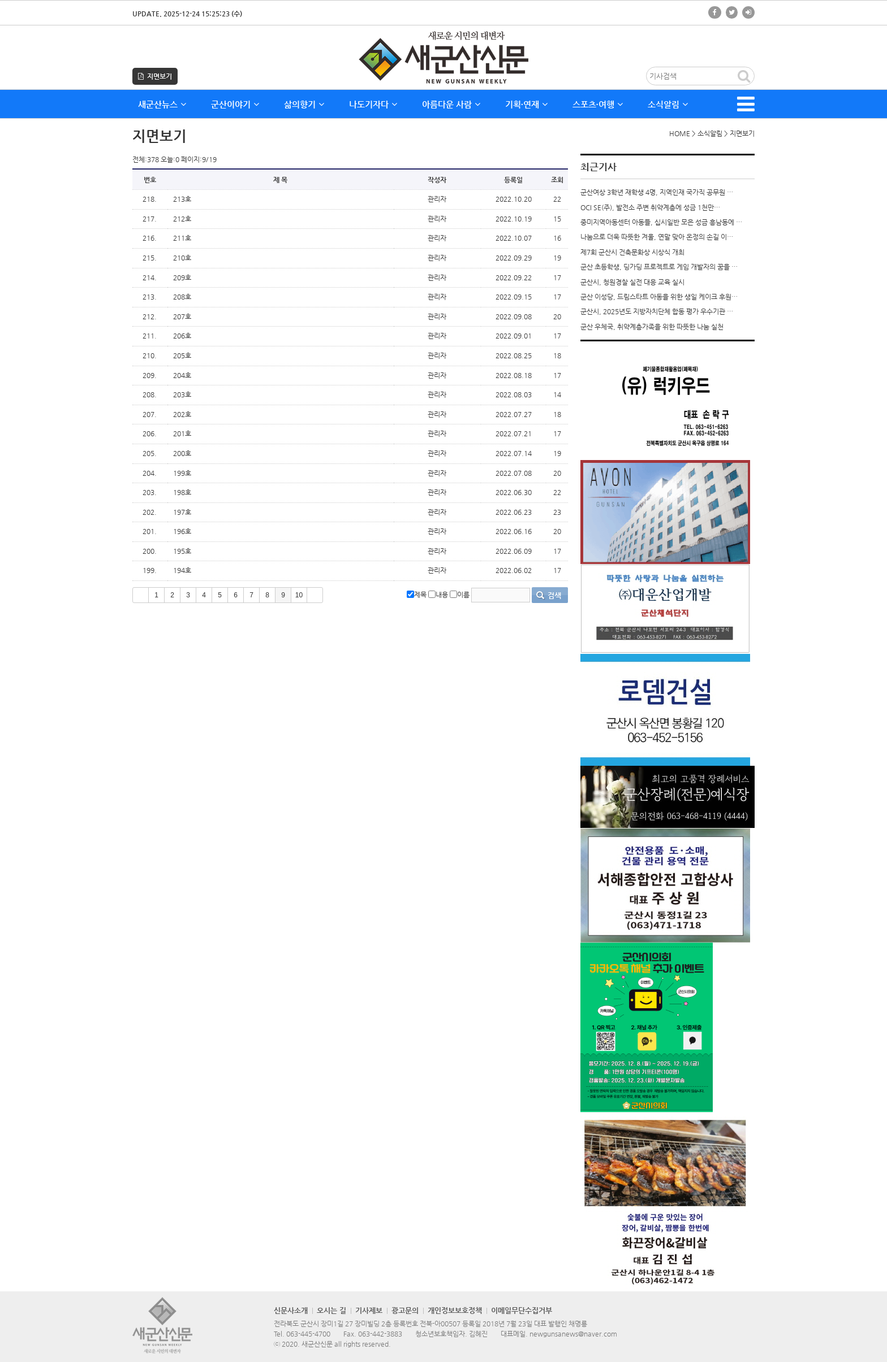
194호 (182, 570)
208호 (182, 297)
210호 (182, 258)
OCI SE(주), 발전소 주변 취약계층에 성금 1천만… (650, 207)
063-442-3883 (380, 1334)
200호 (182, 453)
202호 (182, 414)
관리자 (437, 199)
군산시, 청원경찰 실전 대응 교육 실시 (632, 282)
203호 (182, 394)
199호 (182, 473)
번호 (150, 180)
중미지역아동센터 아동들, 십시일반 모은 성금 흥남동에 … (661, 222)
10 (299, 595)
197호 (182, 512)
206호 (182, 336)
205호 (182, 355)
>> (315, 595)
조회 (557, 180)
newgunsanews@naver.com (573, 1334)
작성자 (437, 180)
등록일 (513, 180)
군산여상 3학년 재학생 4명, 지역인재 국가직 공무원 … (656, 192)
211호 (182, 238)
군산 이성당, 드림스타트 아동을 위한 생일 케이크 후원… (659, 297)
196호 (182, 531)
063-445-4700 (308, 1334)
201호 (182, 433)
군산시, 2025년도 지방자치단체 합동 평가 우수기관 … (656, 311)
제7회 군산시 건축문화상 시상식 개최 (632, 252)
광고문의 (405, 1310)
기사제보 (368, 1310)
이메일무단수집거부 (521, 1310)
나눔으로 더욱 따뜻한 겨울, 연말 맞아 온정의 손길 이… (656, 237)
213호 (182, 199)
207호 (182, 316)
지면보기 (155, 76)
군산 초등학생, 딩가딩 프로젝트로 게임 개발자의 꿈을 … (659, 267)
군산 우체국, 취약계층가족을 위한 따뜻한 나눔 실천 (652, 327)
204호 (182, 375)
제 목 (280, 180)
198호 (182, 492)
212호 (182, 219)
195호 (182, 551)
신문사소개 (291, 1310)
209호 (182, 277)
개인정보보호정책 (455, 1310)
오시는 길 (331, 1310)
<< (140, 595)
